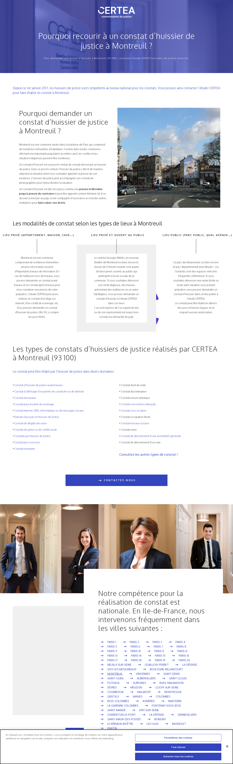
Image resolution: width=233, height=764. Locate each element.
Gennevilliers (187, 714)
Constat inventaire (24, 448)
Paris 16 (184, 655)
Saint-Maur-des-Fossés (124, 719)
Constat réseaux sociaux (135, 423)
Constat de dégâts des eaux (30, 423)
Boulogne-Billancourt (166, 669)
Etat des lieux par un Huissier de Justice (36, 416)
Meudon (136, 687)
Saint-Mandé (116, 710)
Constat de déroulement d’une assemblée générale (151, 436)
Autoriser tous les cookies (178, 756)
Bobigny (160, 719)
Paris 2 (134, 642)
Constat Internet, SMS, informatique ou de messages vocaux (49, 410)
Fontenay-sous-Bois (166, 705)
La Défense (189, 664)
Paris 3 (157, 642)
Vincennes (143, 674)
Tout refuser (178, 747)
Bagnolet (179, 723)
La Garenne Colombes (122, 705)
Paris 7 (158, 646)
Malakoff (144, 692)
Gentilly (113, 696)
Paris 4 (180, 642)
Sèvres (112, 687)
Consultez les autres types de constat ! (148, 454)
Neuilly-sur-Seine (119, 664)
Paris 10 (136, 651)
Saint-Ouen (115, 678)
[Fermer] (227, 746)
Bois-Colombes (118, 701)
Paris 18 (136, 660)
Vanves (138, 696)
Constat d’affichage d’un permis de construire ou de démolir (49, 391)
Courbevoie (115, 692)
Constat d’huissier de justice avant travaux (38, 385)
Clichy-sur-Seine (166, 687)
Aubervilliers (146, 678)
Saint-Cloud (178, 678)
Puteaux (113, 683)
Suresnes (139, 683)
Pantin (112, 728)
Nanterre (175, 701)
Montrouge (173, 692)
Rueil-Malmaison (171, 683)
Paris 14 (136, 655)
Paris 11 (159, 651)
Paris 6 (135, 646)
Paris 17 (112, 660)
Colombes (163, 696)
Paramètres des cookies (178, 737)
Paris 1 (111, 642)
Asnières (149, 701)
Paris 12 (182, 651)
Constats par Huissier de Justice (32, 436)
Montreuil (115, 674)
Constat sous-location (133, 410)
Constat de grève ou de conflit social (35, 429)
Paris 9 (112, 651)
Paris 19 (160, 660)
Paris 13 (112, 655)
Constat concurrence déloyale (138, 404)
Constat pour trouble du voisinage (34, 404)
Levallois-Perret (157, 664)
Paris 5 (112, 646)
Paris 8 (181, 646)
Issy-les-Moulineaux (121, 669)
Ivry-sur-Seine (149, 710)
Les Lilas (153, 723)
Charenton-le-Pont (121, 714)
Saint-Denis (171, 674)
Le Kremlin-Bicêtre (120, 723)
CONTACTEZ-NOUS (117, 480)
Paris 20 (184, 660)
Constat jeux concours (27, 442)
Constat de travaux (25, 397)
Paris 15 (160, 655)
